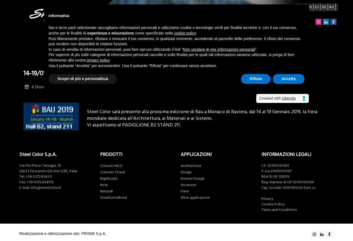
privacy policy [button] (98, 60)
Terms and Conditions (279, 210)
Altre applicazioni (195, 197)
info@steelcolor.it (46, 187)
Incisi (104, 185)
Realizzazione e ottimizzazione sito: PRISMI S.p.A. (62, 233)
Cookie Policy (273, 204)
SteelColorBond (113, 197)
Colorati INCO (111, 166)
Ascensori (188, 185)
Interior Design (193, 178)
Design (186, 172)
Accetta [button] (289, 78)
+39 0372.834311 (39, 176)
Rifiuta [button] (256, 78)
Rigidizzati (108, 178)
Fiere (185, 191)
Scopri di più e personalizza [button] (82, 78)
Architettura (191, 166)
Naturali (106, 191)
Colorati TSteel (112, 172)
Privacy (267, 199)
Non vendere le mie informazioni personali (219, 49)
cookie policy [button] (185, 33)
